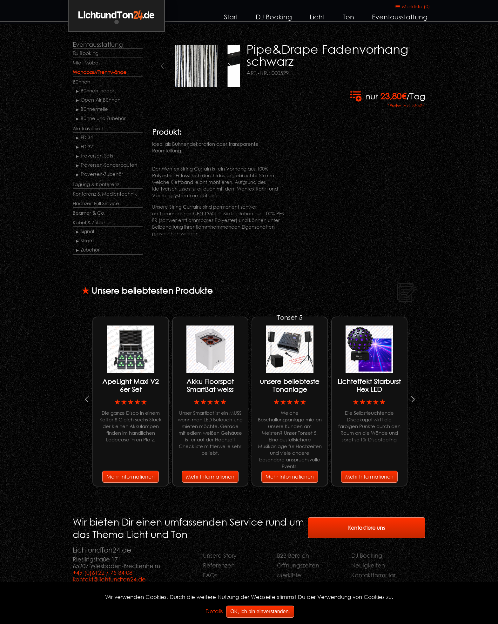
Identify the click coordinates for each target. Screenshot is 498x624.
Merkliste (289, 575)
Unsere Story (220, 555)
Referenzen (219, 565)
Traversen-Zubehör (102, 174)
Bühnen (81, 81)
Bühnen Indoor (97, 90)
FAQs (210, 575)
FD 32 (87, 146)
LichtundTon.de (116, 15)
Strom (87, 240)
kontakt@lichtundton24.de (109, 579)
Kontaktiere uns (366, 527)
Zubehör (90, 249)
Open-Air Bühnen (100, 100)
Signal (87, 231)
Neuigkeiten (368, 565)
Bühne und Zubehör (103, 118)
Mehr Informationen (130, 476)
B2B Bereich (293, 555)
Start (231, 17)
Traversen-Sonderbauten (109, 165)
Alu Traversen (88, 128)
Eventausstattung (399, 17)
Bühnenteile (94, 109)
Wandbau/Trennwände (99, 72)
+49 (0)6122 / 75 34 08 (102, 572)
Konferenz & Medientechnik (105, 194)
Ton (348, 17)
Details (214, 611)
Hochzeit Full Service (96, 203)
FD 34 (87, 137)
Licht (317, 17)
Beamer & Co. (89, 213)
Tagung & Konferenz (96, 184)
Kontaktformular (373, 575)
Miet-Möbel (86, 62)
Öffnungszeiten (298, 565)
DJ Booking (274, 17)
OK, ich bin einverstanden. (260, 611)
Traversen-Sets (97, 155)
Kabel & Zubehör (92, 222)
